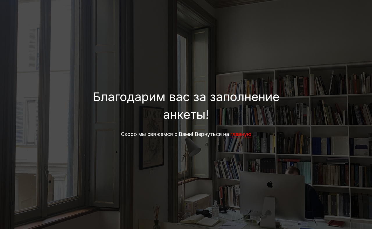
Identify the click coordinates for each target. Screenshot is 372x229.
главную (240, 134)
